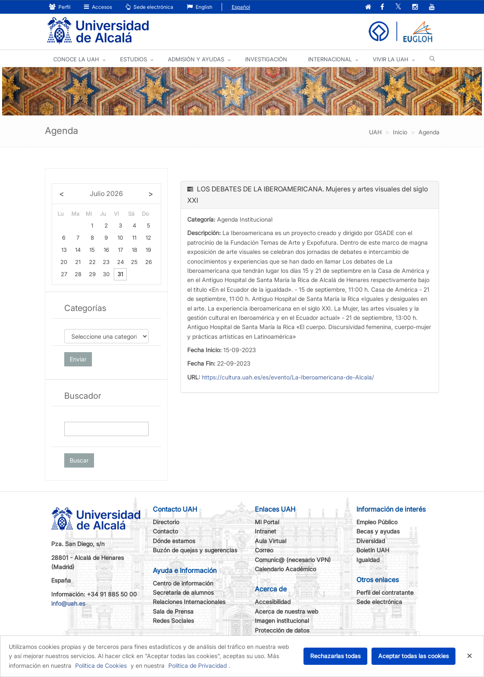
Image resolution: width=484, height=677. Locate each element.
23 (106, 262)
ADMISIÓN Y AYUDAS (196, 59)
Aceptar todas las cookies (413, 655)
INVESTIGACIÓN (266, 59)
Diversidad (370, 540)
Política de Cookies (101, 665)
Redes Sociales (173, 620)
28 (78, 274)
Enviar (78, 359)
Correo (264, 550)
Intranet (265, 531)
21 (78, 262)
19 (148, 249)
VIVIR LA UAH (390, 59)
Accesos (98, 7)
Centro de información (183, 583)
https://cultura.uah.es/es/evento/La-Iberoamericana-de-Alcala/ (288, 377)
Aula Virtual (270, 540)
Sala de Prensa (173, 611)
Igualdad (367, 559)
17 (120, 249)
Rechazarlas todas (335, 655)
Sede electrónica (149, 7)
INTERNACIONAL (330, 59)
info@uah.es (68, 603)
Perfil (60, 7)
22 (92, 262)
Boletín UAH (372, 550)
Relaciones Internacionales (189, 601)
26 (148, 262)
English (199, 7)
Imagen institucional (282, 620)
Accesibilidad (272, 601)
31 (120, 274)
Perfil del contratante (384, 592)
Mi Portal (267, 521)
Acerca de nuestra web (286, 611)
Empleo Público (377, 521)
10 (120, 237)
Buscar (79, 460)
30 (106, 274)
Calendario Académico (285, 568)
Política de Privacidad (197, 665)
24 (120, 262)
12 (148, 237)
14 (78, 249)
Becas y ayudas (378, 531)
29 (92, 274)
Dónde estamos (174, 540)
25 (134, 262)
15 (92, 249)
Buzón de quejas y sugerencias (195, 550)
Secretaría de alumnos (183, 592)
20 (63, 262)
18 (134, 249)
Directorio (166, 521)
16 (106, 249)
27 (64, 274)
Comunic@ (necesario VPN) (293, 559)
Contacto (165, 531)
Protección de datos (282, 630)
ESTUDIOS (133, 59)
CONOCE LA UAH (76, 59)
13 (64, 249)
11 (134, 237)
